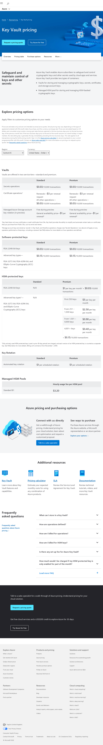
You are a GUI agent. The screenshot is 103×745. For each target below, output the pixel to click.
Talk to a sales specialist (47, 443)
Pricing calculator (37, 480)
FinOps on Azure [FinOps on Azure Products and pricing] (41, 670)
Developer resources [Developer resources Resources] (42, 697)
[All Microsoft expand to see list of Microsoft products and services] (3, 3)
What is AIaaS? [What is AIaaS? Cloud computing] (74, 705)
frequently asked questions (18, 142)
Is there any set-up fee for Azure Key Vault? (59, 551)
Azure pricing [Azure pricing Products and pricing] (40, 658)
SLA (55, 480)
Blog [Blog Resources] (37, 693)
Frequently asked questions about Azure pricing (11, 528)
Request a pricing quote (13, 42)
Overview (7, 56)
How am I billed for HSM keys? (53, 542)
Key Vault (7, 480)
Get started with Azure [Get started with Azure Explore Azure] (10, 658)
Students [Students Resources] (39, 701)
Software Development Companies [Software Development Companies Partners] (13, 689)
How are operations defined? (52, 524)
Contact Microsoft (8, 736)
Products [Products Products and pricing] (39, 654)
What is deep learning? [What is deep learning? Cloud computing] (77, 701)
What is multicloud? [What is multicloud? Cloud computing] (76, 693)
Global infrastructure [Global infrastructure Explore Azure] (9, 662)
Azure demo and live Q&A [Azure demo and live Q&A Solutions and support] (77, 670)
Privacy (19, 736)
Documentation (87, 480)
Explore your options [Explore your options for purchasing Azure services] (79, 435)
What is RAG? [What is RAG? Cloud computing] (74, 717)
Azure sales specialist (38, 140)
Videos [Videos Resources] (38, 713)
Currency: (31, 149)
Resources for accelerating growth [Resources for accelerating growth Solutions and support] (80, 658)
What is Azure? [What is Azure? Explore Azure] (7, 654)
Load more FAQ (46, 573)
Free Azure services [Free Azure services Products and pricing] (42, 662)
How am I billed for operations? (53, 533)
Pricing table (19, 56)
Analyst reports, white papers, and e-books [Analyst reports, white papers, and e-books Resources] (49, 709)
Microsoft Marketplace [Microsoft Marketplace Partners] (10, 693)
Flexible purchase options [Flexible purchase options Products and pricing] (44, 666)
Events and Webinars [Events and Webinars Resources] (42, 705)
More (57, 56)
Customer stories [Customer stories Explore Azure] (8, 678)
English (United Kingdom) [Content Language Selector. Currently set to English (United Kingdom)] (14, 724)
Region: (5, 149)
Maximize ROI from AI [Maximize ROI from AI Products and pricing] (43, 674)
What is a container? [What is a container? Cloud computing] (76, 713)
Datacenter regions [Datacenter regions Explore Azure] (9, 666)
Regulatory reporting (81, 736)
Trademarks (39, 736)
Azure (5, 9)
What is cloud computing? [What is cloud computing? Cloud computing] (77, 689)
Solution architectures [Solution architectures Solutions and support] (76, 662)
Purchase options (34, 56)
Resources (48, 56)
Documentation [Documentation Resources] (41, 689)
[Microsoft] (51, 1)
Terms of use (29, 736)
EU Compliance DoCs (65, 736)
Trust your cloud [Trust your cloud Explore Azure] (8, 670)
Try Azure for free (37, 42)
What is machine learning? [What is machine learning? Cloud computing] (78, 697)
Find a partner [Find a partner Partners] (7, 697)
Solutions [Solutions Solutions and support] (72, 654)
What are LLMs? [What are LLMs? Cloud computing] (74, 709)
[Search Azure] (9, 3)
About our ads (51, 736)
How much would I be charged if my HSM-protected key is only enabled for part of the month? (66, 562)
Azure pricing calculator (48, 138)
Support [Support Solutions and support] (72, 666)
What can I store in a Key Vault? (53, 515)
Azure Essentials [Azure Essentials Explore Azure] (8, 674)
